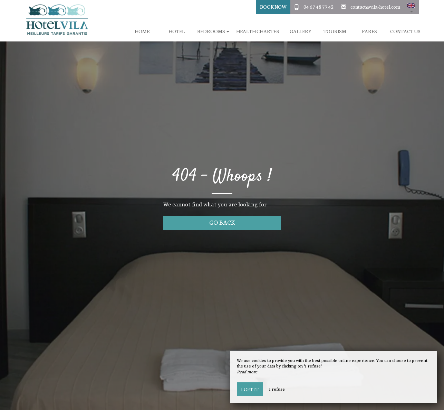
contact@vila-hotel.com (375, 6)
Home (142, 31)
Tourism (335, 31)
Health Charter (258, 31)
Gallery (300, 31)
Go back (222, 222)
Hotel (176, 31)
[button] (411, 6)
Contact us (405, 31)
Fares (369, 31)
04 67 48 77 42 (318, 6)
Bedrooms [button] (213, 31)
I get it (250, 389)
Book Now (273, 6)
